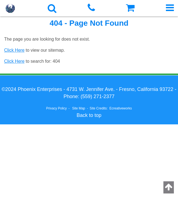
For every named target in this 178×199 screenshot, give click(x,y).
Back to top (89, 115)
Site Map (78, 108)
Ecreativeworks (120, 108)
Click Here (14, 50)
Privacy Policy (56, 108)
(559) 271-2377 (97, 96)
